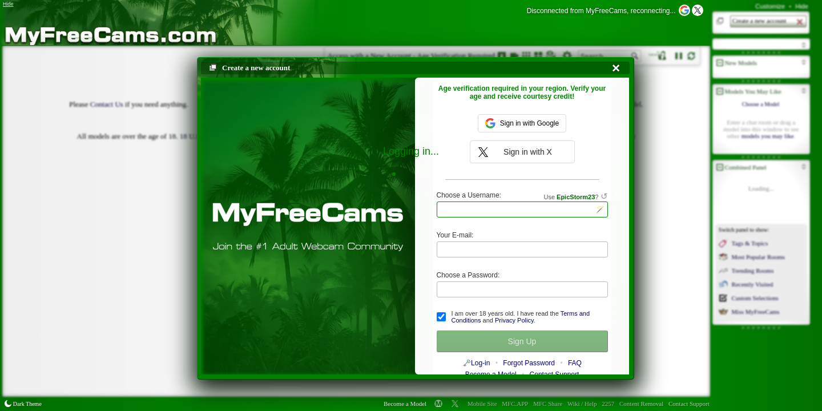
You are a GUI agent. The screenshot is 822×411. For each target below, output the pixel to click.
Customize (770, 6)
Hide (801, 6)
